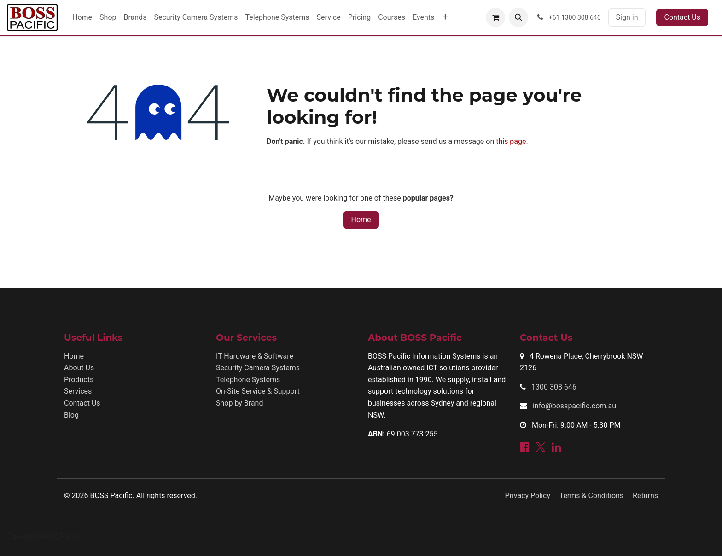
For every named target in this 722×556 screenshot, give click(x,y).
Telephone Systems (248, 379)
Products (78, 379)
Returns (645, 495)
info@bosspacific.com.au (574, 405)
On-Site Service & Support (258, 391)
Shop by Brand (239, 403)
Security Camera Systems (258, 367)
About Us (79, 367)
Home (361, 219)
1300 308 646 (553, 387)
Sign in (627, 17)
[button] (518, 17)
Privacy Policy (527, 495)
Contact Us (682, 17)
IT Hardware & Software (254, 356)
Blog (71, 415)
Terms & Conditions (591, 495)
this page (511, 141)
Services (78, 391)
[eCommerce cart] (495, 17)
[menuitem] (82, 17)
